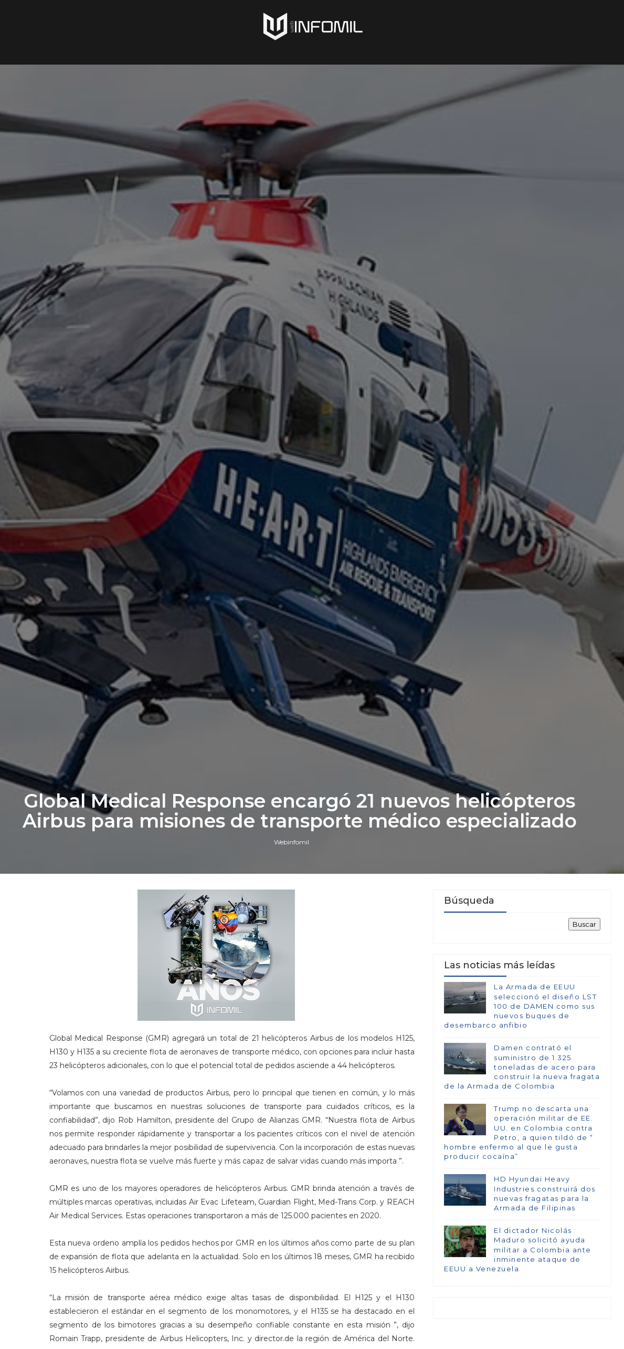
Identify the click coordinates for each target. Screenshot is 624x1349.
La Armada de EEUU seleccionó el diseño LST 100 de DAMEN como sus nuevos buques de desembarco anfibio (520, 1005)
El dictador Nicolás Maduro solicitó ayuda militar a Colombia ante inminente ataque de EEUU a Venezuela (517, 1249)
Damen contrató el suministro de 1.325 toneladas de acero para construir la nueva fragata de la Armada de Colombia (522, 1066)
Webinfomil (291, 842)
